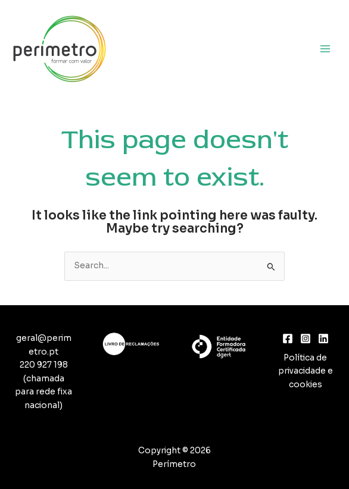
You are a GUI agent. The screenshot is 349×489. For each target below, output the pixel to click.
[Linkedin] (323, 338)
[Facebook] (287, 338)
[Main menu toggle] (325, 48)
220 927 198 (44, 365)
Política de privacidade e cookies (305, 371)
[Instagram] (305, 338)
